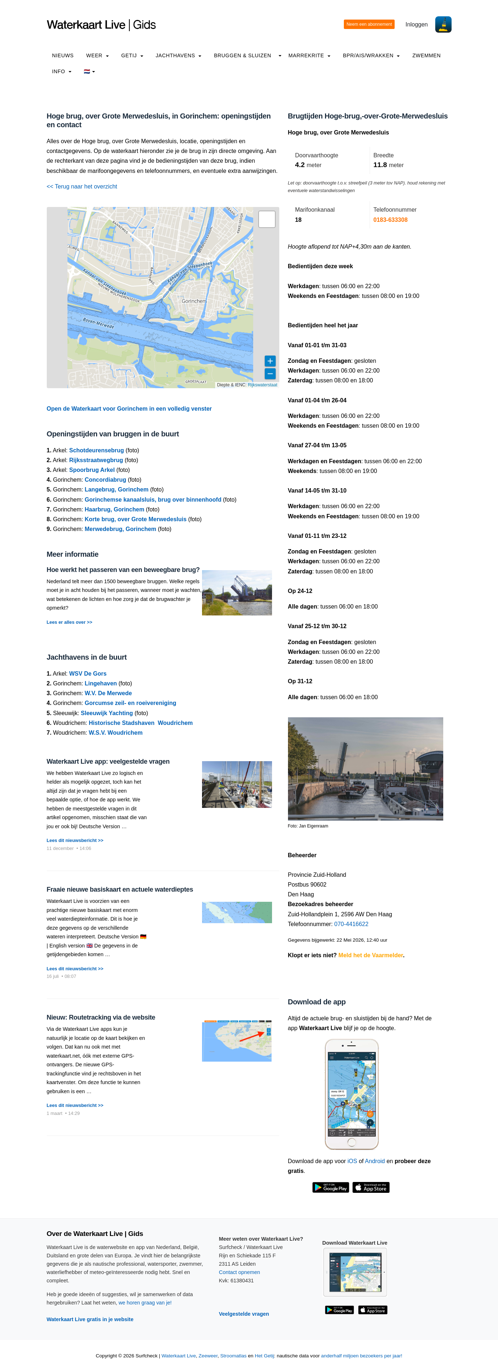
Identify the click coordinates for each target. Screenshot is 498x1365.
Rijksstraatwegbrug (96, 460)
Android (375, 1161)
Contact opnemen (239, 1272)
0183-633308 (391, 220)
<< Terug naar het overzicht (82, 186)
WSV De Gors (88, 674)
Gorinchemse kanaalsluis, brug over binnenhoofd (153, 500)
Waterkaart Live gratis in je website (90, 1319)
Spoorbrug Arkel (92, 470)
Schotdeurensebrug (96, 450)
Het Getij (264, 1355)
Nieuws (63, 55)
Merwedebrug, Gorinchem (120, 529)
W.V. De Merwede (108, 693)
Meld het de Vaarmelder (370, 955)
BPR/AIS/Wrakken (371, 55)
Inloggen (417, 24)
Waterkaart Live (178, 1355)
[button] (267, 219)
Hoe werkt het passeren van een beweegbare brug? (123, 569)
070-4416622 (351, 924)
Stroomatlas (233, 1355)
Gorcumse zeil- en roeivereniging (130, 703)
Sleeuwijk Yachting (107, 713)
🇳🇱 (89, 71)
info (62, 71)
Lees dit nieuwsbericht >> (75, 840)
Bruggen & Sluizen (242, 55)
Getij (132, 55)
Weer (97, 55)
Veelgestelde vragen (244, 1314)
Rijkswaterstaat (262, 384)
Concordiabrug (105, 480)
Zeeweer (208, 1355)
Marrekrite (309, 55)
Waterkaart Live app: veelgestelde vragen (108, 761)
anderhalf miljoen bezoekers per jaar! (361, 1355)
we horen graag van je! (145, 1303)
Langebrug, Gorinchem (116, 489)
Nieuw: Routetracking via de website (101, 1017)
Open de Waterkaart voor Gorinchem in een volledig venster (129, 409)
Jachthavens (178, 55)
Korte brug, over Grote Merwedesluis (135, 519)
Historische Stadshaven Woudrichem (141, 723)
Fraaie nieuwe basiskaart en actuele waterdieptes (120, 889)
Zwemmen (426, 55)
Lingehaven (101, 683)
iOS (352, 1161)
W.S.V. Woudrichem (116, 733)
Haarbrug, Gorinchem (114, 509)
